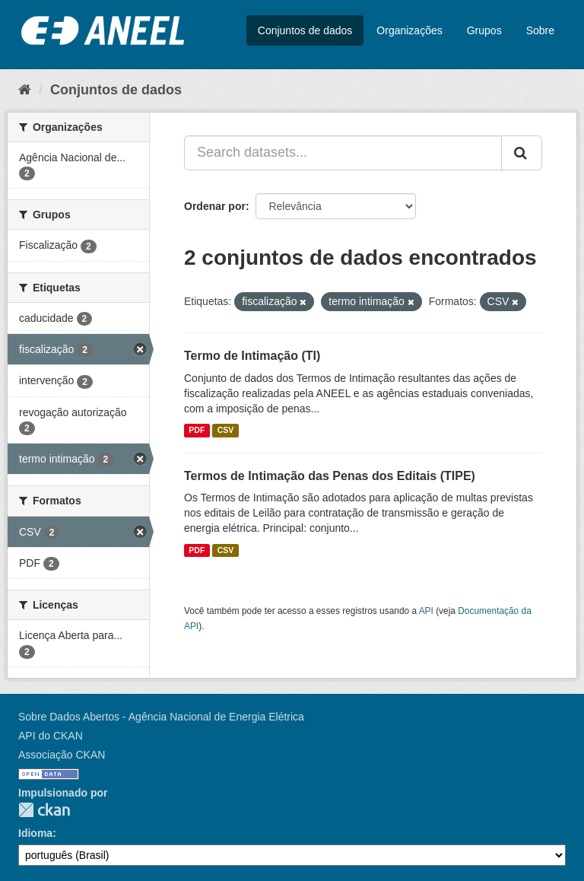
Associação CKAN (61, 755)
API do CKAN (50, 736)
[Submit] (521, 152)
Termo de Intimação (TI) (252, 355)
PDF (197, 430)
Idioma (35, 833)
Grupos (484, 30)
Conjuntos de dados (305, 30)
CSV (225, 430)
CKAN (44, 810)
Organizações (409, 30)
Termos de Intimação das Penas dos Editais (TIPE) (329, 475)
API (426, 611)
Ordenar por (215, 206)
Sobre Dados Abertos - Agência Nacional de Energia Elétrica (161, 717)
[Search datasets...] (343, 152)
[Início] (24, 89)
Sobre (540, 30)
